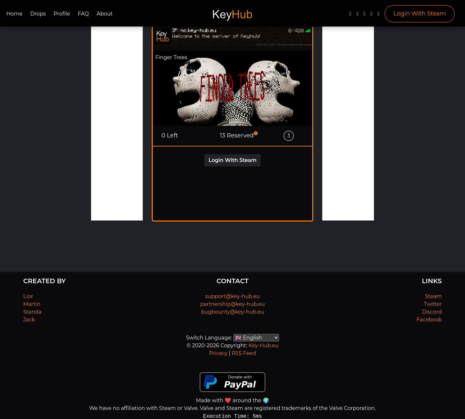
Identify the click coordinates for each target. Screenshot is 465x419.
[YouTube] (365, 15)
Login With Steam (419, 13)
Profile (62, 14)
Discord (432, 312)
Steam (433, 296)
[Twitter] (357, 15)
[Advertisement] (117, 123)
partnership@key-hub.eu (232, 304)
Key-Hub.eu (263, 345)
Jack (29, 320)
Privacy (218, 353)
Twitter (433, 304)
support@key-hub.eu (232, 296)
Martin (31, 304)
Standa (32, 312)
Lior (28, 296)
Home (14, 14)
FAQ (83, 14)
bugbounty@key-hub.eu (232, 312)
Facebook (429, 320)
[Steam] (378, 15)
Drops (38, 14)
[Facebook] (350, 15)
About (105, 14)
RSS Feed (244, 353)
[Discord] (372, 15)
